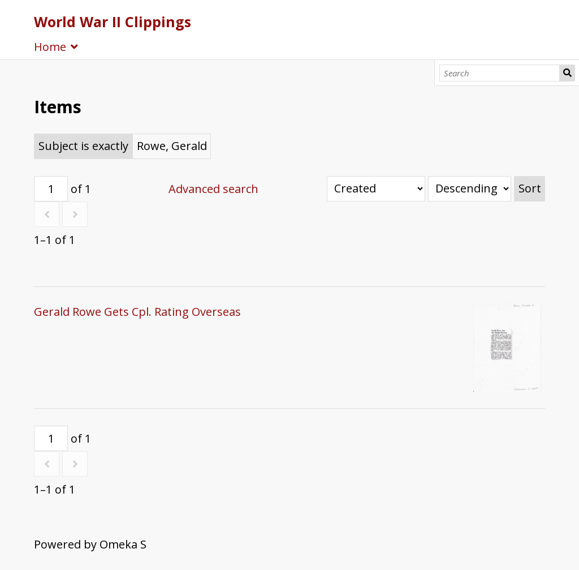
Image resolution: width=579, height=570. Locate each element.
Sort (529, 188)
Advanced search (213, 188)
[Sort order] (469, 189)
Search (567, 73)
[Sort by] (376, 189)
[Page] (51, 189)
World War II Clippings (112, 21)
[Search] (499, 73)
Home (50, 46)
